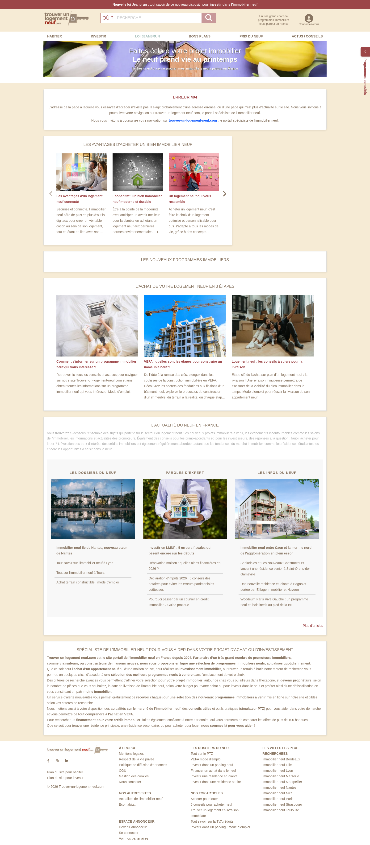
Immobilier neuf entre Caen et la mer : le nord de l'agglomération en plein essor (275, 550)
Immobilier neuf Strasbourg (282, 804)
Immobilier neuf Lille (277, 765)
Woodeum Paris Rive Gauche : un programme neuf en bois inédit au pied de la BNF (274, 602)
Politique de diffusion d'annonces (143, 765)
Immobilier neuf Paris (278, 799)
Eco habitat (127, 804)
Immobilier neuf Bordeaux (281, 759)
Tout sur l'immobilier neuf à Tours (80, 572)
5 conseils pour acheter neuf (211, 804)
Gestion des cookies (134, 776)
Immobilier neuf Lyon (277, 770)
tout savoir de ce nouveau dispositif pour (185, 4)
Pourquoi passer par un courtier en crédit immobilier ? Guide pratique (179, 602)
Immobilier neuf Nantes (279, 787)
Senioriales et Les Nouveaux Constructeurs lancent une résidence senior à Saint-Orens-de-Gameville (275, 568)
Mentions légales (131, 753)
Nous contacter (130, 782)
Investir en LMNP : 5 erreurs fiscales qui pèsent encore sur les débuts (180, 550)
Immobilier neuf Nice (277, 793)
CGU (122, 770)
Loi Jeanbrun (147, 36)
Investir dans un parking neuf (212, 765)
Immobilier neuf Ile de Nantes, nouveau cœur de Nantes (91, 550)
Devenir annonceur (133, 827)
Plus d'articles (313, 626)
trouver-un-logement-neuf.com (193, 120)
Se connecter (129, 833)
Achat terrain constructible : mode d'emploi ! (88, 582)
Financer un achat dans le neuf (213, 770)
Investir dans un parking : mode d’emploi (220, 827)
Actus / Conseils (307, 36)
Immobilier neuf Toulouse (280, 810)
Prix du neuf (251, 36)
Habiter (54, 36)
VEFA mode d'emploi (206, 759)
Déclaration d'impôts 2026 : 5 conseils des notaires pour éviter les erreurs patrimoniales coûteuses (181, 583)
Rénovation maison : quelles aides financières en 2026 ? (184, 565)
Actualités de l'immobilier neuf (141, 799)
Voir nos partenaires (133, 838)
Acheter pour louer (204, 799)
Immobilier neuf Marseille (280, 776)
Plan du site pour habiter (65, 772)
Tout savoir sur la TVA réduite (212, 821)
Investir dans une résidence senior (216, 782)
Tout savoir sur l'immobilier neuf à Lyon (84, 563)
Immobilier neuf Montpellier (282, 782)
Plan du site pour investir (65, 778)
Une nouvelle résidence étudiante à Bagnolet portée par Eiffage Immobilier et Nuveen (273, 586)
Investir (98, 36)
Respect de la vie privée (136, 759)
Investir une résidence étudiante (214, 776)
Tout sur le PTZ (202, 753)
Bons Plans (199, 36)
